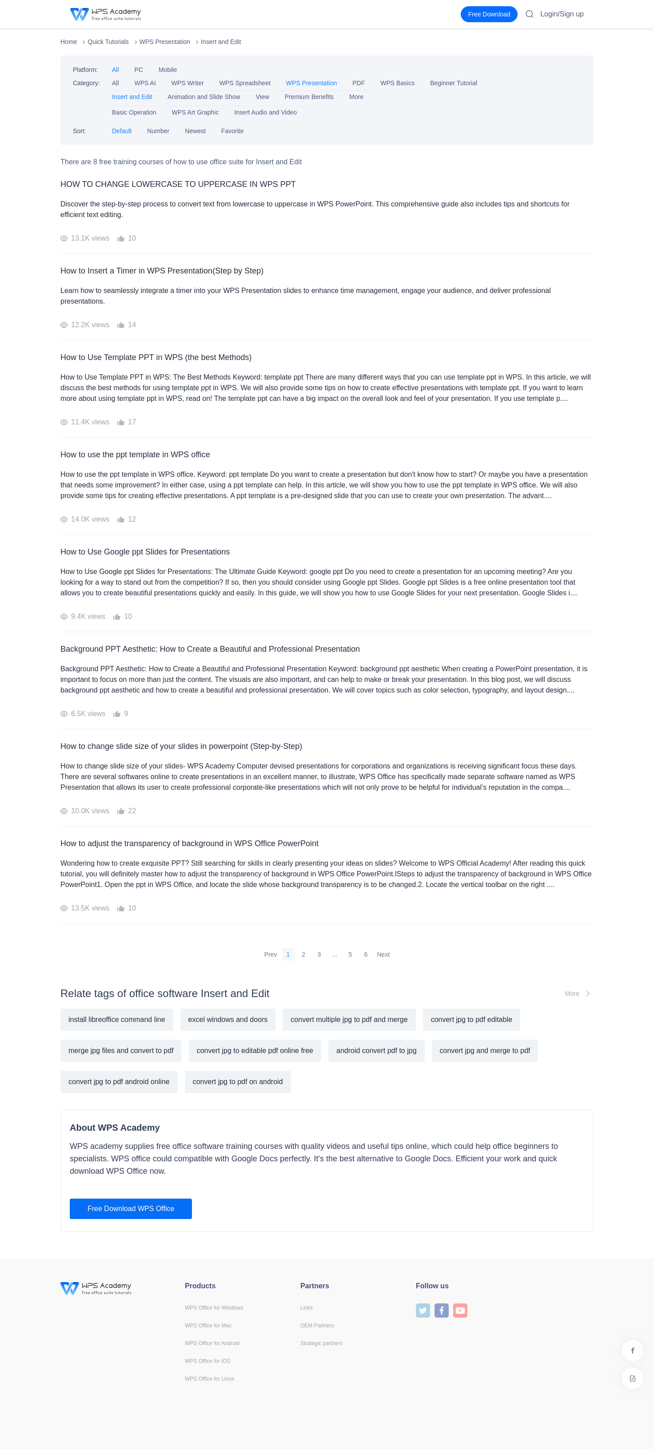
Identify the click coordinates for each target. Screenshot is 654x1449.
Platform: (85, 69)
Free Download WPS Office (131, 1208)
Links (306, 1308)
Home (68, 41)
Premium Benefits (309, 96)
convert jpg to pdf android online (119, 1081)
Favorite (232, 131)
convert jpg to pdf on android (238, 1081)
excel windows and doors (228, 1019)
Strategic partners (321, 1343)
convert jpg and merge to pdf (485, 1050)
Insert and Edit (221, 41)
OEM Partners (317, 1325)
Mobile (168, 69)
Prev (270, 954)
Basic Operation (134, 112)
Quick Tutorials (108, 41)
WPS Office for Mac (208, 1325)
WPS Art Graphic (195, 112)
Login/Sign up (562, 14)
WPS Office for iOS (207, 1361)
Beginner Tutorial (453, 83)
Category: (86, 83)
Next (383, 954)
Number (158, 131)
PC (139, 69)
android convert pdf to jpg (376, 1050)
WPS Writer (187, 83)
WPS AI (145, 83)
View (262, 96)
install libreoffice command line (116, 1019)
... (335, 954)
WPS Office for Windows (214, 1308)
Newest (195, 131)
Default (122, 131)
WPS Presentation (165, 41)
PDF (358, 83)
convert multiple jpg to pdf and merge (349, 1019)
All (115, 69)
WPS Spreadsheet (245, 83)
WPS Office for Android (212, 1343)
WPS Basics (397, 83)
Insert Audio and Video (265, 112)
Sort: (79, 131)
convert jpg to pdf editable (471, 1019)
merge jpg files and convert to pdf (121, 1050)
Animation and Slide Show (203, 96)
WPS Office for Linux (209, 1379)
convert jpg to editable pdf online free (255, 1050)
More (356, 96)
